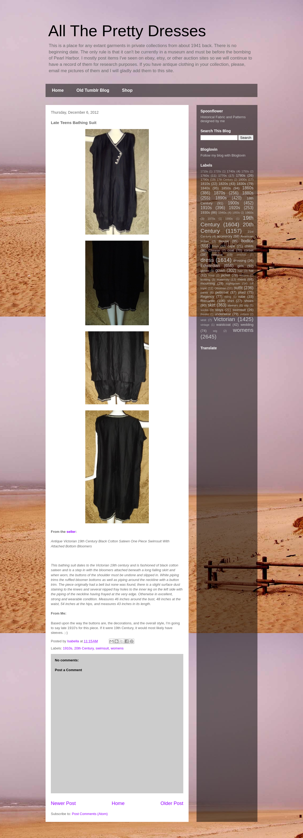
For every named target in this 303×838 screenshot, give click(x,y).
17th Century (225, 179)
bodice (247, 241)
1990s (229, 218)
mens (242, 279)
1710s (204, 171)
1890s (221, 198)
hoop (211, 275)
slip (246, 305)
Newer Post (63, 803)
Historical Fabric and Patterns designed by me (223, 119)
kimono (244, 275)
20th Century (83, 648)
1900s (233, 203)
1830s (241, 184)
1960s (249, 212)
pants (204, 292)
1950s (236, 212)
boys (215, 246)
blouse (224, 241)
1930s (205, 212)
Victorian (224, 319)
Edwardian (210, 265)
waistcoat (223, 325)
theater (204, 314)
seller (70, 532)
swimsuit (102, 648)
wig (215, 330)
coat (231, 250)
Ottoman (220, 288)
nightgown (233, 283)
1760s (204, 175)
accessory (225, 236)
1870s (219, 193)
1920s (234, 207)
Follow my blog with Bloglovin (223, 155)
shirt (230, 301)
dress (207, 260)
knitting (205, 279)
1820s (223, 184)
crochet (241, 254)
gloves (205, 270)
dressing (239, 261)
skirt (211, 305)
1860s (247, 188)
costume (217, 254)
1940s (222, 212)
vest (203, 320)
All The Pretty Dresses (127, 31)
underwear (223, 314)
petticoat (221, 292)
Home (58, 90)
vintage (205, 324)
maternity (223, 279)
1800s (242, 179)
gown (220, 270)
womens (117, 648)
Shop (127, 90)
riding (227, 296)
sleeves (233, 305)
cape (231, 246)
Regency (207, 297)
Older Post (172, 803)
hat (251, 271)
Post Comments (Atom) (90, 814)
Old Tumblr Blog (92, 90)
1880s (248, 193)
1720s (217, 171)
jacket (225, 275)
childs (249, 246)
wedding (247, 325)
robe (241, 297)
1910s (67, 648)
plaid (241, 292)
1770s (222, 175)
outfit (238, 288)
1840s (205, 188)
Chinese (214, 250)
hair (240, 270)
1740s (231, 171)
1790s (204, 179)
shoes (248, 301)
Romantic (207, 301)
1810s (205, 184)
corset (248, 250)
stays (219, 310)
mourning (207, 283)
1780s (240, 175)
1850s (226, 188)
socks (204, 310)
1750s (245, 171)
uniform (244, 314)
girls (240, 266)
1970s (211, 218)
